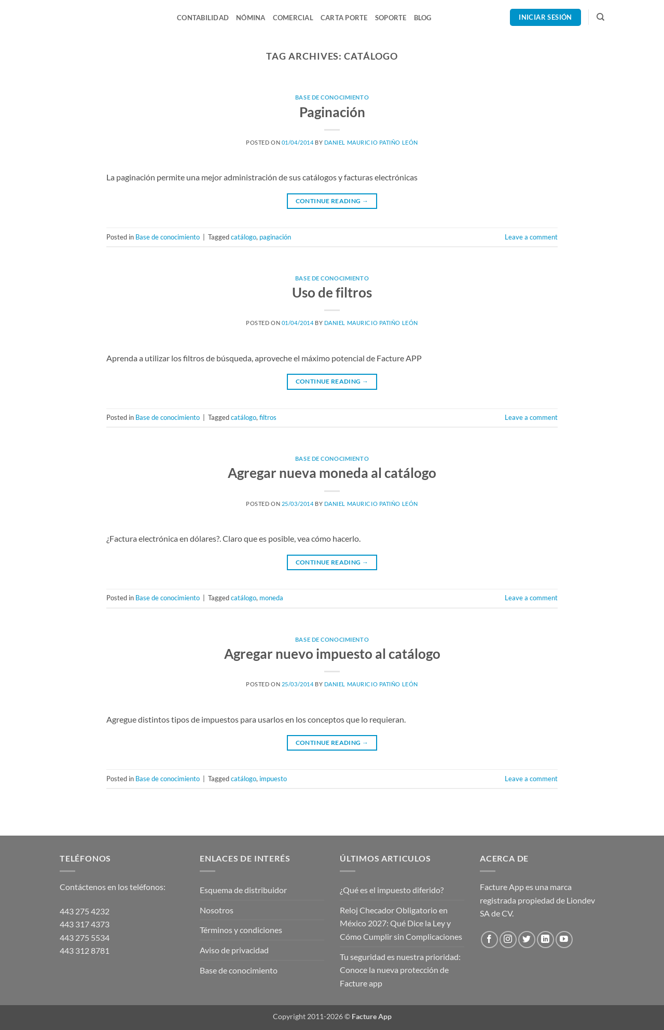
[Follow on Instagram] (508, 939)
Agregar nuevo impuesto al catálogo (332, 653)
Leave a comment (531, 237)
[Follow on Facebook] (489, 939)
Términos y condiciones (241, 930)
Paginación (332, 112)
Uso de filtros (332, 292)
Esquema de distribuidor (243, 890)
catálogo (243, 237)
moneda (271, 598)
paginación (275, 237)
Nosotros (216, 910)
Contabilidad (203, 17)
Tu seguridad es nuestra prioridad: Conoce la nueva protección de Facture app (400, 970)
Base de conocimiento (332, 97)
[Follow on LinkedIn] (545, 939)
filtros (267, 417)
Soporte (391, 17)
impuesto (273, 778)
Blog (423, 17)
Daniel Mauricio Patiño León (371, 142)
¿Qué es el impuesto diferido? (392, 890)
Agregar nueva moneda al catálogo (332, 473)
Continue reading (332, 201)
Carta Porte (344, 17)
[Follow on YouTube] (564, 939)
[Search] (600, 17)
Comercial (293, 17)
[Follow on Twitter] (526, 939)
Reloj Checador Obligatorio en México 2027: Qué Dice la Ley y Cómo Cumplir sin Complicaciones (401, 923)
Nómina (251, 17)
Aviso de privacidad (234, 950)
